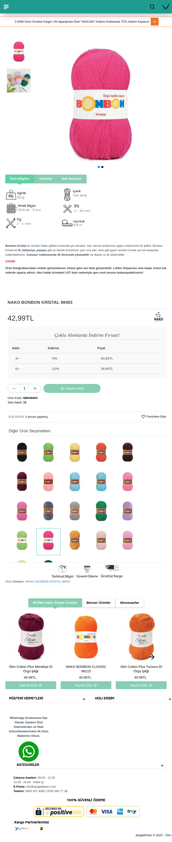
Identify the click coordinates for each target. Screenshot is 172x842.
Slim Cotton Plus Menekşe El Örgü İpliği (30, 669)
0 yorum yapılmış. (36, 417)
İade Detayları (75, 179)
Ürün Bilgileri (20, 179)
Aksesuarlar (129, 603)
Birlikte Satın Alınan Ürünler (55, 603)
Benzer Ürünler (99, 603)
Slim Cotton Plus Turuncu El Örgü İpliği (141, 669)
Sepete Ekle (30, 686)
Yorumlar (47, 179)
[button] (38, 104)
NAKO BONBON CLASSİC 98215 (86, 669)
